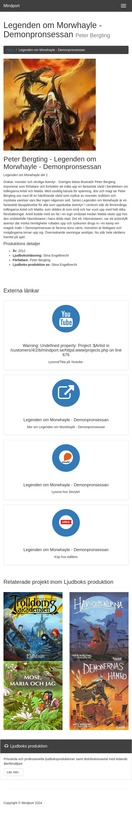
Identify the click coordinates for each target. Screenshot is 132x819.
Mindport (11, 5)
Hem (10, 50)
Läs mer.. (13, 772)
